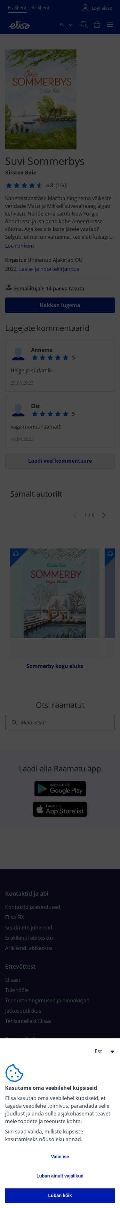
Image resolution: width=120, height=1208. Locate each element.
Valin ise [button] (60, 1156)
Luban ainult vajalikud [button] (60, 1175)
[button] (102, 1051)
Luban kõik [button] (60, 1195)
